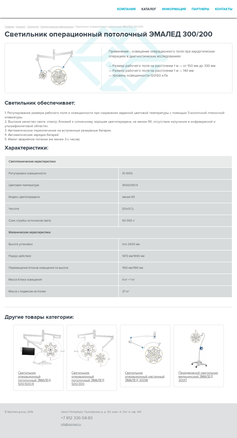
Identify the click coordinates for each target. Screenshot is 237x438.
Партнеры (200, 9)
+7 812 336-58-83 (77, 418)
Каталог (148, 9)
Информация (174, 9)
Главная (9, 26)
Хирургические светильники (57, 26)
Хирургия (33, 26)
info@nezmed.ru (71, 424)
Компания (126, 9)
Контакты (223, 9)
